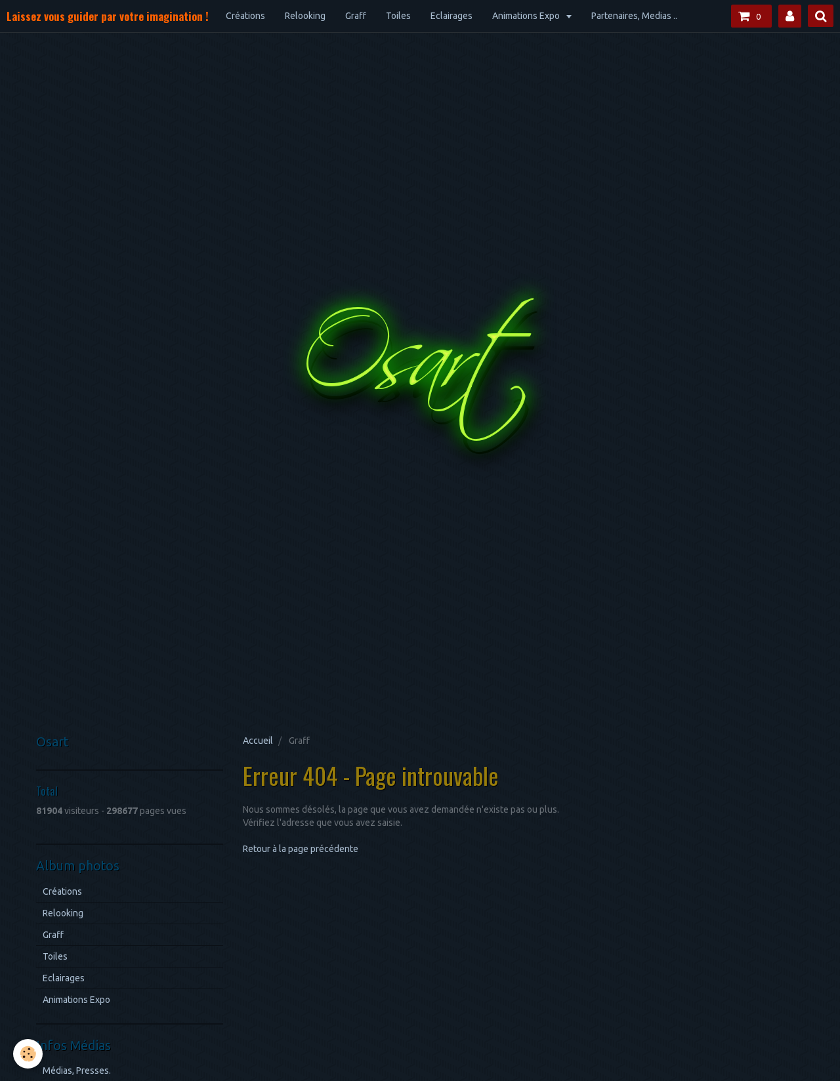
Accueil (258, 740)
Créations (245, 15)
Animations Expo (527, 15)
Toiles (398, 15)
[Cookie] (28, 1054)
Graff (355, 15)
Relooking (305, 15)
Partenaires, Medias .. (634, 15)
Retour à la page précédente (300, 849)
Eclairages (451, 15)
